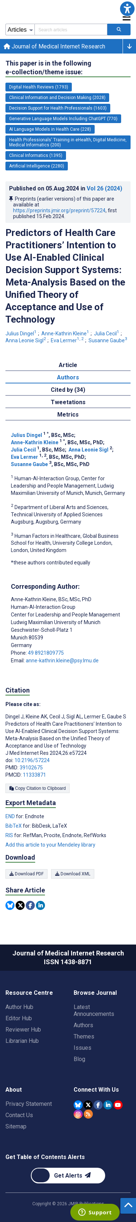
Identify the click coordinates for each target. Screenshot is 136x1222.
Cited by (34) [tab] (68, 389)
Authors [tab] (68, 377)
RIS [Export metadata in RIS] (9, 835)
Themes (84, 1036)
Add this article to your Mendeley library (50, 845)
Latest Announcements (94, 1010)
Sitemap (15, 1126)
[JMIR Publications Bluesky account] (78, 1104)
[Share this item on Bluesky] (10, 905)
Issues (82, 1047)
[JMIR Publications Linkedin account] (107, 1104)
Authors (83, 1025)
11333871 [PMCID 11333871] (34, 775)
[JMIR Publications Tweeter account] (87, 1104)
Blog (79, 1059)
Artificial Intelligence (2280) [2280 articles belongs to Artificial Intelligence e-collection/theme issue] (36, 166)
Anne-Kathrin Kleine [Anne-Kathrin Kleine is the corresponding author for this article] (51, 599)
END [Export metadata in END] (10, 816)
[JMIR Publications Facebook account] (98, 1104)
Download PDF (26, 873)
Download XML (72, 873)
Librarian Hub (22, 1040)
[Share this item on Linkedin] (40, 905)
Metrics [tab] (68, 414)
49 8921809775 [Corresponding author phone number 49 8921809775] (46, 653)
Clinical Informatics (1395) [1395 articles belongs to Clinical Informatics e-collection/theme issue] (35, 155)
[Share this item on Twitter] (20, 905)
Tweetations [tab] (68, 402)
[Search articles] (119, 29)
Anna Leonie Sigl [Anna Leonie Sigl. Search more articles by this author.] (26, 340)
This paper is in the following (48, 67)
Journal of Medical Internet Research (54, 46)
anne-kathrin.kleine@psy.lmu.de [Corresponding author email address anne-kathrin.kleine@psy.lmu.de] (62, 660)
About (13, 1089)
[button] (127, 9)
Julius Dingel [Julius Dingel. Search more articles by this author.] (21, 333)
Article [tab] (68, 365)
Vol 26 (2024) (104, 188)
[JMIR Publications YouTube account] (118, 1104)
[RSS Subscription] (88, 1114)
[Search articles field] (70, 29)
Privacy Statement (28, 1103)
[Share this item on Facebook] (30, 905)
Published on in (65, 188)
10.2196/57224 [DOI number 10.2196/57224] (32, 760)
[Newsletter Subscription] (68, 1175)
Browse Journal (95, 992)
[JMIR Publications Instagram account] (78, 1114)
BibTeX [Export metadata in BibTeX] (14, 826)
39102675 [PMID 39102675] (31, 767)
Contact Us (19, 1115)
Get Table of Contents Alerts (45, 1157)
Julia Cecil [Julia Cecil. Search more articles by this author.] (107, 333)
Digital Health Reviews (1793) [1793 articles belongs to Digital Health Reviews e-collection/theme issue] (38, 87)
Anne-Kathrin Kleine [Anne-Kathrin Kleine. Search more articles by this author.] (65, 333)
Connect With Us (96, 1089)
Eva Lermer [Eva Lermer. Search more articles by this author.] (68, 340)
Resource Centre (29, 992)
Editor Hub (18, 1018)
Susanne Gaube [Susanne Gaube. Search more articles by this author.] (108, 340)
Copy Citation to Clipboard (37, 788)
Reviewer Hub (23, 1029)
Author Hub (19, 1007)
